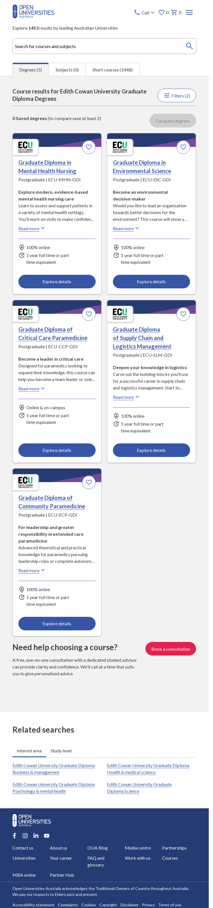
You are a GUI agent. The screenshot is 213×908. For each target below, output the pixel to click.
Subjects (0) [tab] (67, 69)
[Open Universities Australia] (33, 16)
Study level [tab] (61, 750)
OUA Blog (97, 847)
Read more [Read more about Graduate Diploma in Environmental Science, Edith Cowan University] (127, 228)
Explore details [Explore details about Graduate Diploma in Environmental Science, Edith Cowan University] (151, 281)
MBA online (24, 874)
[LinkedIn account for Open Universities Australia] (36, 835)
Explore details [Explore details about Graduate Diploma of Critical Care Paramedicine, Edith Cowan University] (57, 450)
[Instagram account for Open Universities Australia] (25, 835)
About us (59, 847)
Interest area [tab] (29, 750)
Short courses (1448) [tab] (112, 69)
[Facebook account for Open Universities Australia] (14, 835)
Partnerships (174, 847)
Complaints (68, 904)
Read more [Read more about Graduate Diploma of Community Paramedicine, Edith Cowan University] (32, 570)
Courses (170, 858)
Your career (61, 858)
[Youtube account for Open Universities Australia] (46, 835)
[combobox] (104, 46)
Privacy (148, 904)
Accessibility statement (33, 904)
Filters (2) (177, 95)
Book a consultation (171, 648)
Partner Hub (62, 874)
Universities (24, 858)
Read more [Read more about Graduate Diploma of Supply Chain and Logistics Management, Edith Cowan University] (127, 396)
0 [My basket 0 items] (176, 12)
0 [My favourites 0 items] (163, 12)
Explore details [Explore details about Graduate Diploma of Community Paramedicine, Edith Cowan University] (57, 623)
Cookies (88, 904)
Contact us (22, 847)
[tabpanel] (104, 394)
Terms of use (169, 904)
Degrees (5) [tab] (30, 69)
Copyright (108, 904)
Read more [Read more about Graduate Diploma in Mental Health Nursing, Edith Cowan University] (32, 228)
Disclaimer (130, 904)
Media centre (138, 847)
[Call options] (145, 12)
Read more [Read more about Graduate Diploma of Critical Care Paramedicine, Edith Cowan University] (32, 388)
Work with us (137, 858)
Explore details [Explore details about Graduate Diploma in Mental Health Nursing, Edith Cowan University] (57, 281)
